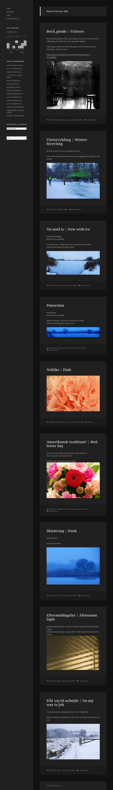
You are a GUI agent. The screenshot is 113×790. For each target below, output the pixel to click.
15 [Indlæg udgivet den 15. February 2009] (25, 44)
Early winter (18, 72)
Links (8, 15)
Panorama (55, 305)
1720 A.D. (17, 84)
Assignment (63, 120)
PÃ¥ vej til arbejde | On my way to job (70, 702)
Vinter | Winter (63, 209)
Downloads (10, 12)
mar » (22, 52)
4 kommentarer (88, 422)
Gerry (8, 81)
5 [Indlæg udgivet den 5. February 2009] (16, 42)
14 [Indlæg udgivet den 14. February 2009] (22, 44)
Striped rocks (18, 100)
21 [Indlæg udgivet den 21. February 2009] (22, 47)
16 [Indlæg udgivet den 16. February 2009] (8, 47)
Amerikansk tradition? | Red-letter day (72, 443)
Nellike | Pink (59, 369)
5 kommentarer (53, 511)
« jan (10, 52)
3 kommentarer (76, 209)
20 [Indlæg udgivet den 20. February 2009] (19, 47)
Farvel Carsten (18, 65)
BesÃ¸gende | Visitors (65, 31)
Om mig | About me (13, 19)
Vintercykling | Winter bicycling (67, 141)
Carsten (9, 65)
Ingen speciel (63, 509)
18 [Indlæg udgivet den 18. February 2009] (14, 47)
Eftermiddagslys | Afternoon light (72, 617)
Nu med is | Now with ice (68, 229)
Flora (78, 422)
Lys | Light (70, 120)
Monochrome (78, 120)
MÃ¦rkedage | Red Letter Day (77, 509)
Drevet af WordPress (53, 786)
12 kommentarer (91, 120)
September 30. (17, 90)
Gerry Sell (10, 87)
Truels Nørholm (12, 110)
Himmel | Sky (63, 348)
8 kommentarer (53, 350)
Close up (62, 422)
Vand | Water (63, 285)
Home (9, 8)
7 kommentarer (83, 770)
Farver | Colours (70, 422)
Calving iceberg (19, 107)
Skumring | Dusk (62, 530)
